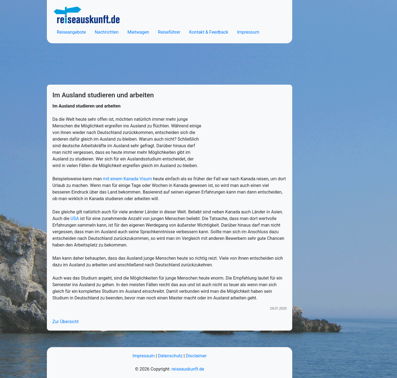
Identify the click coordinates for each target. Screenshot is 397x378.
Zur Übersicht (65, 321)
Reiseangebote (71, 32)
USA (75, 218)
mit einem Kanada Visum (127, 178)
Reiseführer (169, 32)
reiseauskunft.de (187, 369)
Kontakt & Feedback (208, 32)
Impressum (248, 32)
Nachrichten (107, 32)
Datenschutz (170, 355)
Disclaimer (196, 355)
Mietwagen (138, 32)
